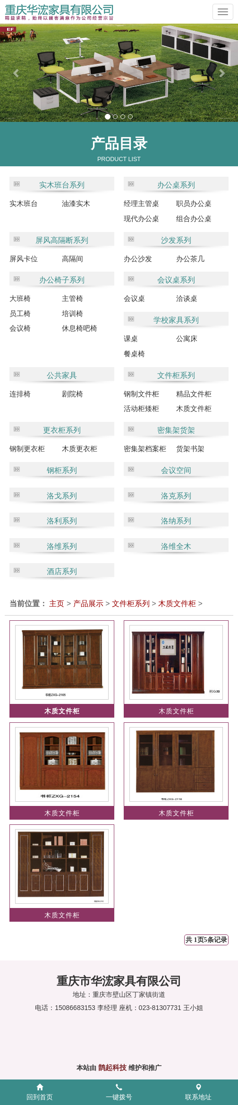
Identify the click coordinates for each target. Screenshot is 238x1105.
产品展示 (88, 604)
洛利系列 (62, 521)
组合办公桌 (194, 218)
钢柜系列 (62, 470)
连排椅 (20, 394)
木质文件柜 (194, 408)
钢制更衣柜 (27, 449)
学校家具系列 (176, 320)
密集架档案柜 (145, 449)
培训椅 (72, 313)
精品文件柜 (194, 394)
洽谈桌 (186, 298)
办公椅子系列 (62, 280)
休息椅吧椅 (79, 328)
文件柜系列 (176, 375)
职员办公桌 (194, 203)
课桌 (131, 338)
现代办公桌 (141, 218)
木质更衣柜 (79, 449)
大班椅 (20, 298)
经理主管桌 (141, 203)
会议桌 (134, 298)
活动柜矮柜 (141, 408)
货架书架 (190, 449)
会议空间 (176, 470)
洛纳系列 (176, 521)
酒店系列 (62, 571)
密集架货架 (176, 430)
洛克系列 (176, 496)
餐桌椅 (134, 354)
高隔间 (72, 259)
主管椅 (72, 298)
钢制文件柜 (141, 394)
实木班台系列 (62, 185)
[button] (12, 73)
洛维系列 (62, 546)
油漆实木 (76, 203)
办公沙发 (138, 259)
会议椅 (20, 328)
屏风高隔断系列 (61, 240)
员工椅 (20, 313)
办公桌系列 (176, 185)
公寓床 (186, 338)
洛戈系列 (62, 496)
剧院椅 (72, 394)
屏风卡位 (23, 259)
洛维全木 (176, 546)
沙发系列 (176, 240)
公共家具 (62, 375)
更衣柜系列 (62, 430)
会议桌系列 (176, 280)
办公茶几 (190, 259)
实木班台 (23, 203)
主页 (56, 604)
